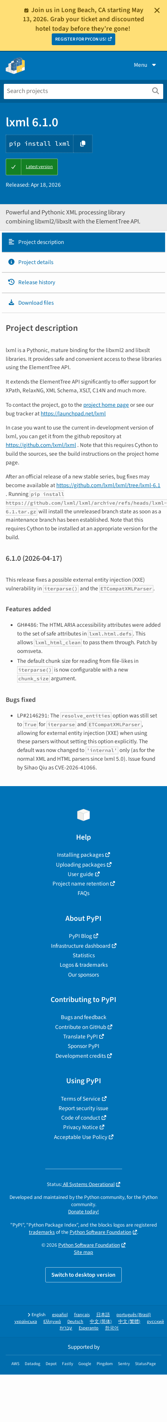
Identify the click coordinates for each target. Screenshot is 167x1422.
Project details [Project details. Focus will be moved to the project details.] (30, 262)
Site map (83, 1252)
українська (25, 1321)
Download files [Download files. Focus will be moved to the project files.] (31, 303)
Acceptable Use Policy (80, 1137)
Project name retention (80, 883)
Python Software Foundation (100, 1232)
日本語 (103, 1315)
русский (155, 1321)
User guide (81, 874)
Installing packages (80, 855)
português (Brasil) (133, 1315)
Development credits (81, 1056)
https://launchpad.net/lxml (73, 413)
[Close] (157, 10)
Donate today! (83, 1211)
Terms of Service (80, 1099)
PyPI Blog (80, 936)
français (82, 1315)
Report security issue (83, 1108)
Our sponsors (83, 975)
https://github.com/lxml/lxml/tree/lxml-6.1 (108, 485)
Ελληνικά (52, 1321)
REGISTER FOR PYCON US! (81, 39)
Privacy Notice (80, 1127)
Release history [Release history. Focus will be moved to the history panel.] (31, 282)
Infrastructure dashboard (80, 946)
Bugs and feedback (84, 1017)
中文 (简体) (101, 1321)
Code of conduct (80, 1118)
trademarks (42, 1232)
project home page (106, 405)
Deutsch (75, 1321)
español (60, 1315)
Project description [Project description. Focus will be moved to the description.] (36, 242)
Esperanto (89, 1328)
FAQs (83, 893)
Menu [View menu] (145, 65)
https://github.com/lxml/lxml (41, 445)
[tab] (83, 242)
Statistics (84, 955)
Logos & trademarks (84, 965)
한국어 (112, 1328)
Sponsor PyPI (83, 1046)
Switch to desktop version (83, 1275)
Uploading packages (80, 864)
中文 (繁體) (129, 1321)
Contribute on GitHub (80, 1027)
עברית (66, 1328)
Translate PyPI (80, 1036)
